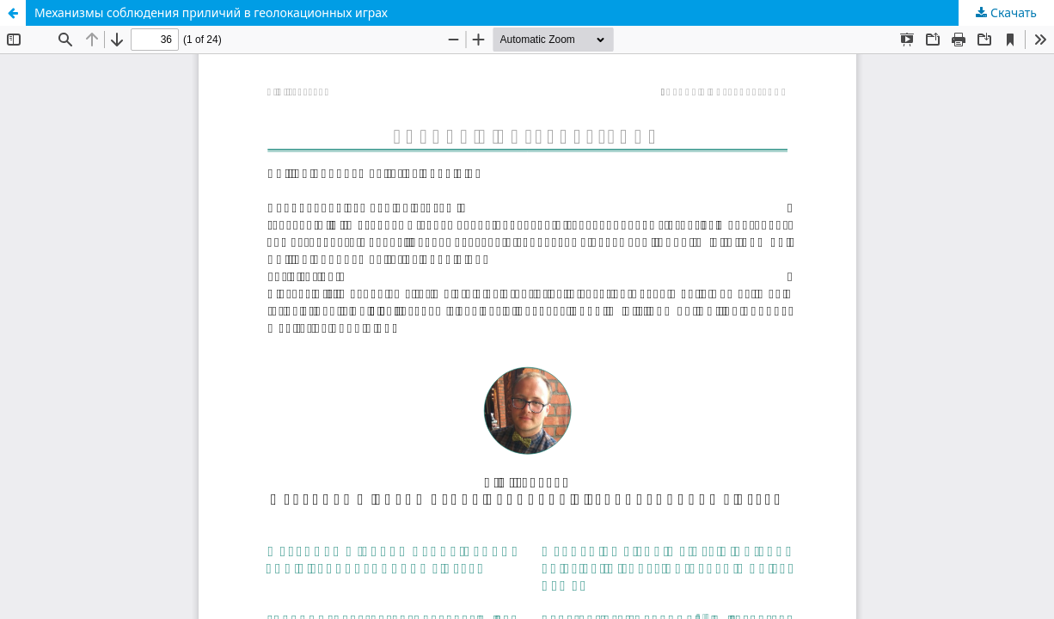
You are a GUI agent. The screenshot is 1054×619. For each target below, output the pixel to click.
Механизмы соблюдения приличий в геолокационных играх (211, 12)
